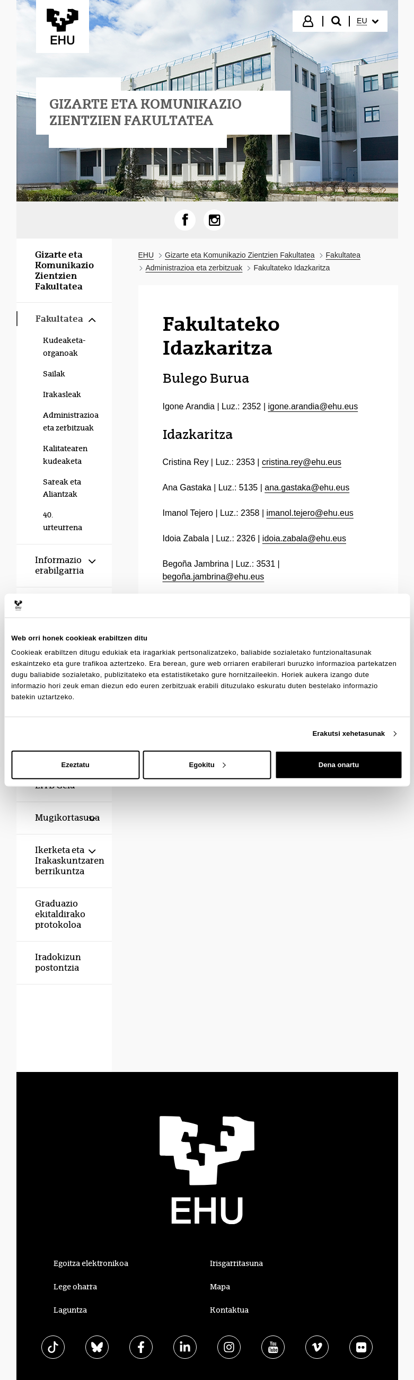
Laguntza (70, 1310)
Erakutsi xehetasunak (348, 733)
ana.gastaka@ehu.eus (307, 487)
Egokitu (207, 765)
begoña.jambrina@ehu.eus (214, 576)
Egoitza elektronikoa (91, 1263)
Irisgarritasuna (236, 1263)
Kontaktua (229, 1310)
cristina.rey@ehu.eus (301, 462)
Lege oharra (75, 1286)
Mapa (220, 1286)
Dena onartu (339, 765)
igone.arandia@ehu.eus (313, 406)
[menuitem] (367, 21)
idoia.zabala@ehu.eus (304, 538)
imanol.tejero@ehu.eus (310, 512)
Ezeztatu (75, 765)
